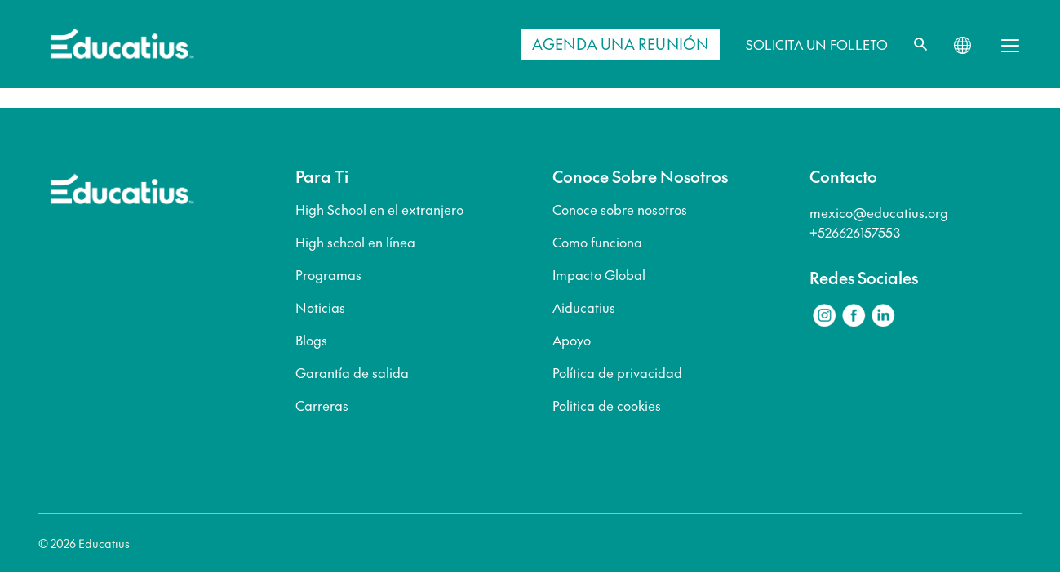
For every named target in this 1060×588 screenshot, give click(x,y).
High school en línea (355, 242)
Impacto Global (598, 274)
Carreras (321, 405)
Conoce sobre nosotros (619, 209)
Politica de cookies (606, 405)
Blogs (311, 340)
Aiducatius (583, 307)
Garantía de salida (352, 372)
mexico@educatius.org (878, 212)
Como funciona (597, 242)
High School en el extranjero (379, 209)
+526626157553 (854, 232)
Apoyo (571, 340)
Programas (328, 274)
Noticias (320, 307)
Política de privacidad (617, 372)
